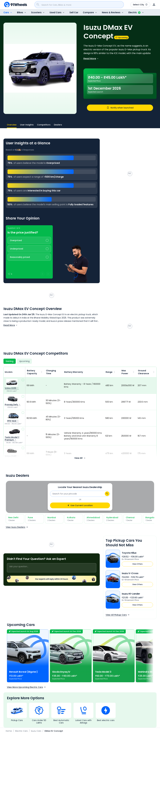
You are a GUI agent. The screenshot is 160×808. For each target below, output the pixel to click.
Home (9, 731)
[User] (154, 4)
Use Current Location (80, 505)
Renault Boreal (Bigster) (23, 671)
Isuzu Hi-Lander (131, 593)
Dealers (58, 124)
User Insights (27, 124)
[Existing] (9, 361)
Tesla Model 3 (103, 671)
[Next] (150, 655)
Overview (12, 125)
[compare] (23, 380)
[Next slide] (72, 68)
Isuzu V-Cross (130, 573)
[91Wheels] (15, 4)
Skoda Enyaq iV (61, 671)
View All (80, 458)
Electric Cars (21, 731)
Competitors (43, 124)
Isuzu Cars (36, 731)
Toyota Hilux (129, 553)
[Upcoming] (24, 361)
